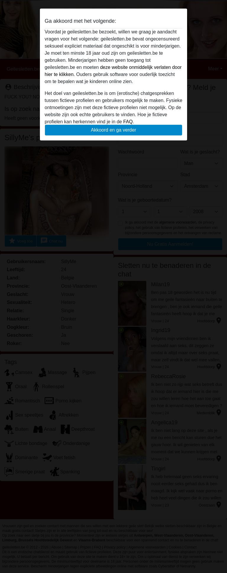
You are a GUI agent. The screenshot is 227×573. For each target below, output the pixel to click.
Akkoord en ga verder (113, 129)
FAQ (128, 121)
